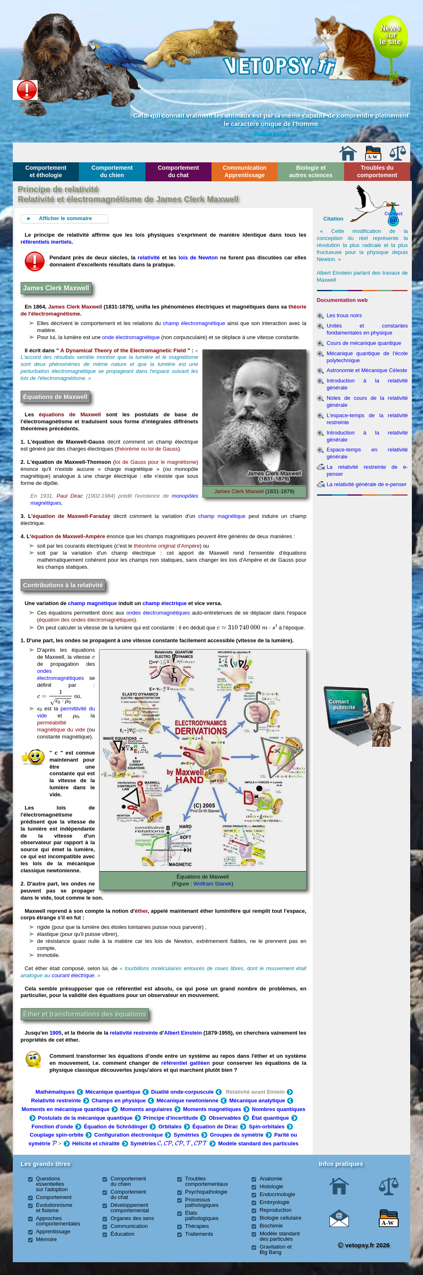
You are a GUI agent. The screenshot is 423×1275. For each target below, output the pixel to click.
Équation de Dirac (215, 1126)
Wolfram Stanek (212, 884)
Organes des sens (132, 1218)
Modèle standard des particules (258, 1143)
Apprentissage (53, 1231)
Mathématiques (55, 1092)
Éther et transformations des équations (84, 1014)
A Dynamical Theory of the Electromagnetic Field (123, 350)
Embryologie (274, 1202)
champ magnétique (221, 516)
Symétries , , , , (169, 1143)
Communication (129, 1226)
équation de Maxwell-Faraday (71, 516)
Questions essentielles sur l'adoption (52, 1183)
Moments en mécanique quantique (65, 1109)
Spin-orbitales (267, 1126)
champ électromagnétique (194, 323)
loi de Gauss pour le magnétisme (155, 462)
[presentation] (247, 627)
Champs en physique (119, 1100)
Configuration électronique (128, 1135)
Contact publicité (342, 704)
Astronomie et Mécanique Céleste (367, 370)
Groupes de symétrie (236, 1135)
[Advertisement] (362, 543)
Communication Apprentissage (244, 171)
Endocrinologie (277, 1194)
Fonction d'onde (52, 1126)
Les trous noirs (344, 315)
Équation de (116, 1126)
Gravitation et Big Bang (275, 1249)
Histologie (271, 1186)
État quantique (270, 1118)
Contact (394, 213)
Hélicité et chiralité (96, 1143)
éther (141, 911)
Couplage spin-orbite (56, 1135)
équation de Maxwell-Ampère (68, 536)
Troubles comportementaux (206, 1181)
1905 (56, 1033)
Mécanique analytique (257, 1100)
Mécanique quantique (113, 1092)
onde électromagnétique (131, 337)
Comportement (53, 1197)
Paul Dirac (70, 496)
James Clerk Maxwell (75, 307)
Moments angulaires (146, 1109)
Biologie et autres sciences (311, 171)
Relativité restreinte (56, 1100)
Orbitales (169, 1126)
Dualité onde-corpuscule (182, 1092)
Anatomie (270, 1178)
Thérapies (197, 1226)
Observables (225, 1118)
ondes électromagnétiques (158, 613)
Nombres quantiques (278, 1109)
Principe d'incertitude (170, 1118)
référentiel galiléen (185, 1063)
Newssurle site (390, 35)
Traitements (199, 1234)
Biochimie (271, 1226)
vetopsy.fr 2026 (364, 1245)
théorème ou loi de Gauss (147, 449)
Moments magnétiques (212, 1109)
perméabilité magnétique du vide (61, 726)
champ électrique (165, 603)
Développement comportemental (130, 1207)
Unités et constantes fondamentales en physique (367, 329)
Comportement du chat (178, 171)
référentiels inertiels (46, 242)
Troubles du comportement (377, 171)
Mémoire (46, 1239)
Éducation (123, 1234)
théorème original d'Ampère (167, 546)
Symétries (186, 1135)
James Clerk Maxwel (239, 491)
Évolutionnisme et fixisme (54, 1207)
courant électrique (73, 975)
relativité (148, 257)
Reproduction (275, 1210)
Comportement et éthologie (46, 171)
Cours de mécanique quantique (364, 343)
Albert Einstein (183, 1033)
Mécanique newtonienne (188, 1100)
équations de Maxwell (70, 414)
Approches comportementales (58, 1221)
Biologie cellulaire (280, 1218)
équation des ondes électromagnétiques (86, 620)
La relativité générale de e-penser (367, 484)
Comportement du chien (112, 171)
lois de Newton (198, 257)
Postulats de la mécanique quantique (85, 1118)
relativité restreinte (134, 1033)
